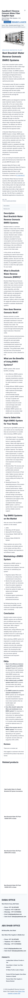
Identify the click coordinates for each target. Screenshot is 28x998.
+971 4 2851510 (15, 909)
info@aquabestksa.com (15, 948)
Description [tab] (6, 205)
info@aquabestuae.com (15, 914)
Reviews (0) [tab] (7, 209)
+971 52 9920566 (16, 912)
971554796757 (20, 175)
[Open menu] (24, 10)
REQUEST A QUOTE (19, 22)
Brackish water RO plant (12, 50)
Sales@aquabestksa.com (19, 951)
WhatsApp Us (7, 22)
